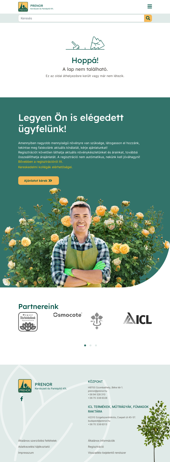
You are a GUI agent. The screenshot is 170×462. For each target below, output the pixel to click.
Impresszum (26, 452)
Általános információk (101, 440)
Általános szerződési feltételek (37, 440)
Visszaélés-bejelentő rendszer (107, 452)
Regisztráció (96, 446)
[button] (85, 345)
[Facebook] (21, 399)
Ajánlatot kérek (35, 181)
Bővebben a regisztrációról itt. (40, 162)
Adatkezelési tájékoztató (34, 446)
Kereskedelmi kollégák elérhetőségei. (45, 167)
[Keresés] (81, 18)
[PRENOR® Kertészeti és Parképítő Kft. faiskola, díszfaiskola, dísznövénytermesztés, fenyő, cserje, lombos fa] (150, 7)
